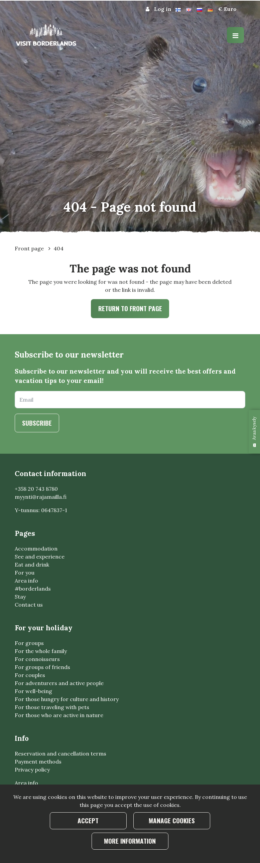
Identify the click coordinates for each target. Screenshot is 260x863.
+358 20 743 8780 (36, 488)
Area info (26, 580)
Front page (30, 248)
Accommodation (36, 548)
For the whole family (41, 651)
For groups (29, 643)
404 (58, 248)
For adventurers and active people (59, 683)
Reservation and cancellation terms (60, 753)
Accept (88, 820)
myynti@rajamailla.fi (41, 496)
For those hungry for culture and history (67, 699)
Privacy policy (32, 769)
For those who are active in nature (59, 715)
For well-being (33, 691)
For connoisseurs (37, 659)
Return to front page (130, 308)
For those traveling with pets (52, 707)
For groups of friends (42, 667)
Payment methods (38, 761)
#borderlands (33, 588)
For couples (30, 675)
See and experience (39, 556)
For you (24, 572)
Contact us (29, 604)
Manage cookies (172, 820)
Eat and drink (32, 564)
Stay (20, 596)
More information (130, 841)
